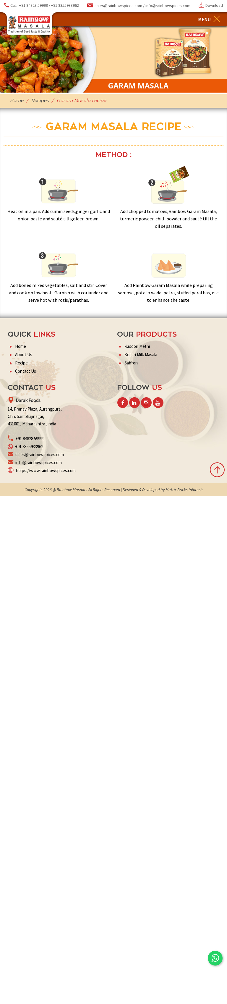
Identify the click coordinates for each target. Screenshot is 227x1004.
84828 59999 (33, 438)
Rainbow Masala (71, 489)
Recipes (40, 101)
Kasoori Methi (137, 346)
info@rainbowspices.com (167, 5)
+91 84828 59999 (33, 5)
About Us (23, 354)
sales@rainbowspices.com (119, 5)
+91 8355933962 (65, 5)
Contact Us (25, 371)
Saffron (131, 363)
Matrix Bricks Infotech (183, 489)
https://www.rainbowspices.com (46, 470)
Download (214, 5)
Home (16, 101)
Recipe (21, 363)
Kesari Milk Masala (140, 354)
